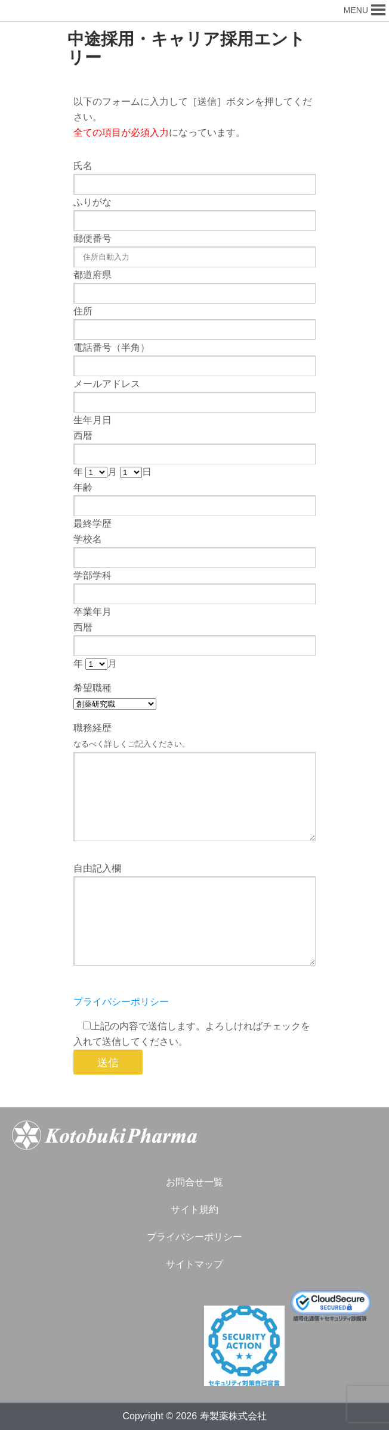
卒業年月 (92, 612)
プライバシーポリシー (121, 1002)
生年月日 (92, 420)
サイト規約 (194, 1209)
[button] (356, 10)
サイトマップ (194, 1264)
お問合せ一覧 (194, 1182)
